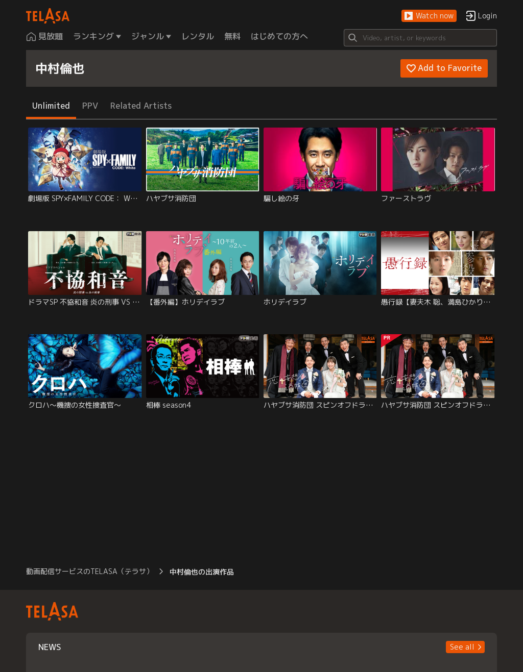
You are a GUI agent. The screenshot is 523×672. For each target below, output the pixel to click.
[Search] (420, 37)
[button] (429, 16)
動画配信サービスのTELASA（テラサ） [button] (89, 571)
